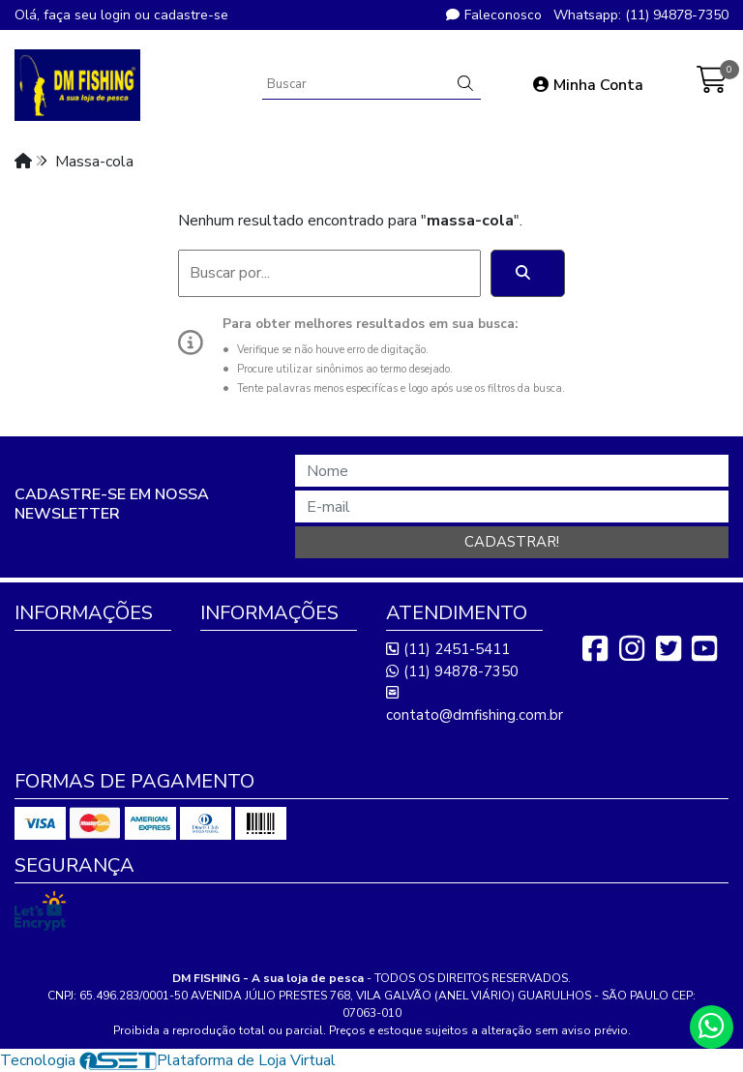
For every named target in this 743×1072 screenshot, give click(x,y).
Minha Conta (588, 85)
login (117, 15)
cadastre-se (191, 15)
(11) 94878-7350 (452, 671)
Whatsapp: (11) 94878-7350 (640, 15)
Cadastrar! (511, 541)
